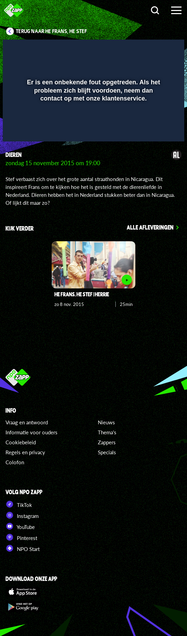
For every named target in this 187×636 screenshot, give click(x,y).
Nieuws (106, 422)
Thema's (107, 432)
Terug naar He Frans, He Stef (51, 31)
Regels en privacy (25, 452)
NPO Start (23, 548)
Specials (107, 452)
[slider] (93, 133)
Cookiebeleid (21, 442)
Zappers (107, 442)
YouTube (20, 526)
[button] (161, 49)
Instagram (22, 515)
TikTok (19, 504)
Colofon (15, 462)
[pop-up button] (147, 49)
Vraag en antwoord (27, 422)
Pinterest (21, 537)
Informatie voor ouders (32, 432)
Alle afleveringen (150, 227)
